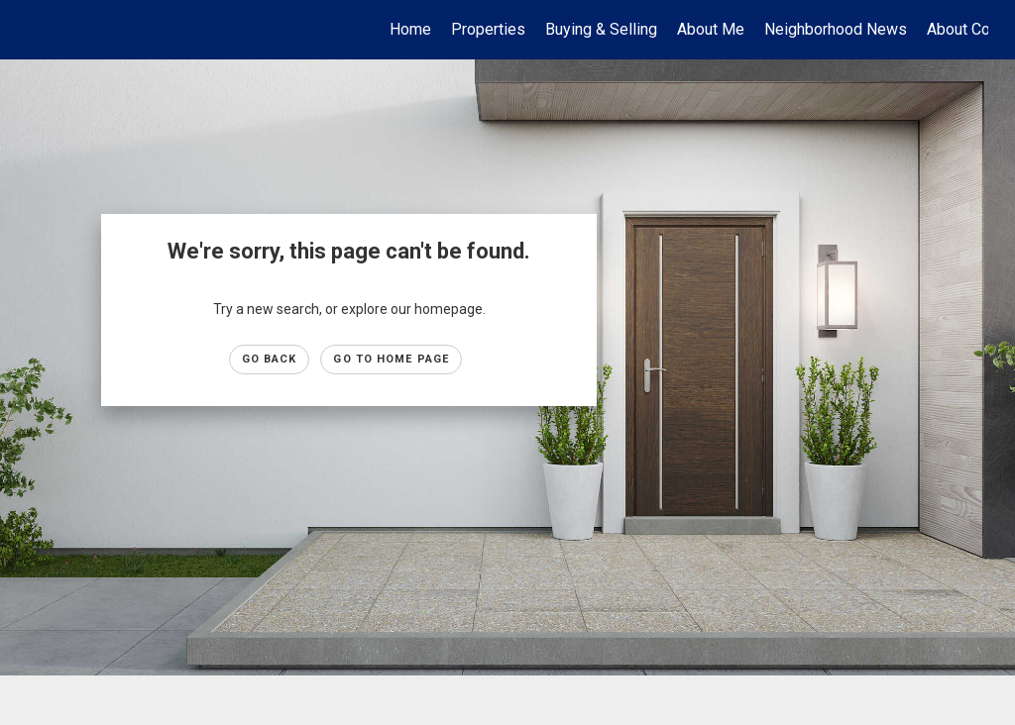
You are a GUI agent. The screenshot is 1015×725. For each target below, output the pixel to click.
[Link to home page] (37, 29)
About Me (710, 29)
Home (410, 29)
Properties (488, 29)
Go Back (269, 359)
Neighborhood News (835, 29)
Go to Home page (391, 359)
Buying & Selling (601, 29)
